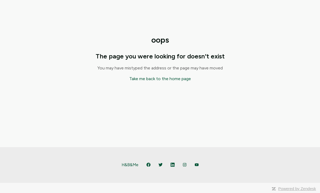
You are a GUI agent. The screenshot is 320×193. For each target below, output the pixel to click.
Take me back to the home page (160, 78)
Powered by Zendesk (297, 188)
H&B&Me (130, 164)
